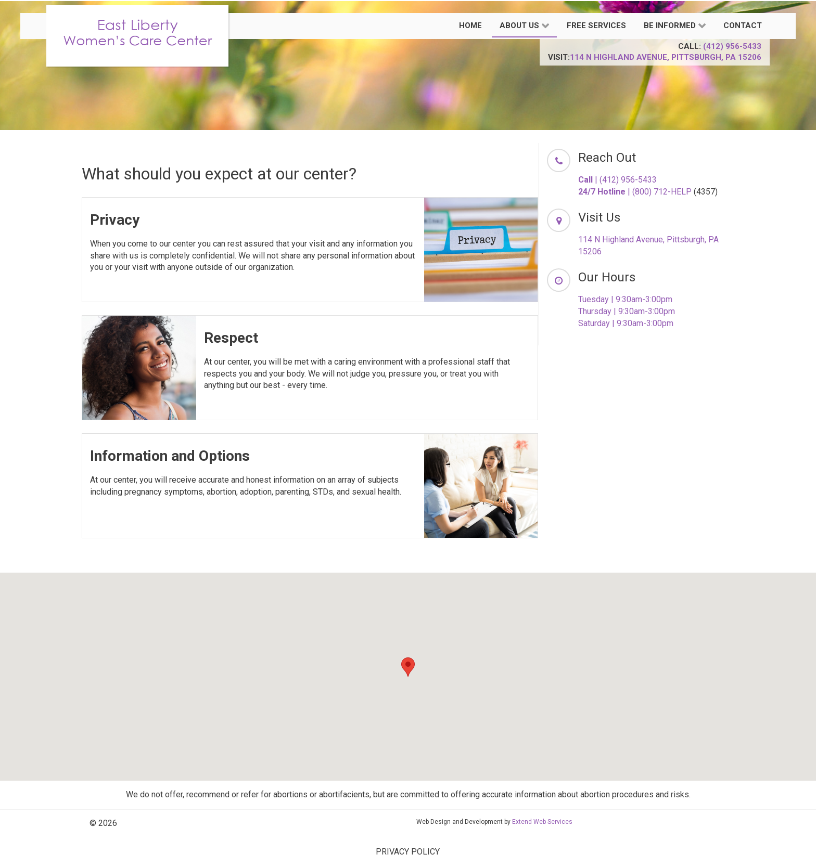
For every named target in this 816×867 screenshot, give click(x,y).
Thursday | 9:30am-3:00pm (626, 311)
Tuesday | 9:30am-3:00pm (625, 299)
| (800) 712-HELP (635, 192)
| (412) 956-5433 (617, 180)
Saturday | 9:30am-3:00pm (625, 323)
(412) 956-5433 (732, 46)
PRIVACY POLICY (408, 852)
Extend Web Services (542, 821)
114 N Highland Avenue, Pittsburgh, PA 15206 (665, 57)
